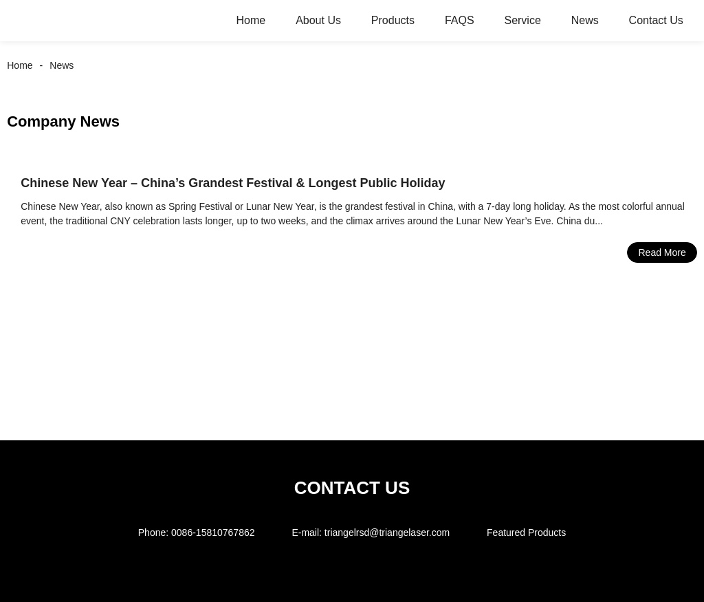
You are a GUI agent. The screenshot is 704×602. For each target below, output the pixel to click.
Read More (661, 252)
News (585, 20)
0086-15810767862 (212, 532)
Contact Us (656, 20)
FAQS (459, 20)
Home (251, 20)
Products (393, 20)
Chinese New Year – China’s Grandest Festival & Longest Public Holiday (233, 183)
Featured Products (526, 532)
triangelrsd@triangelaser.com (387, 532)
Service (522, 20)
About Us (318, 20)
